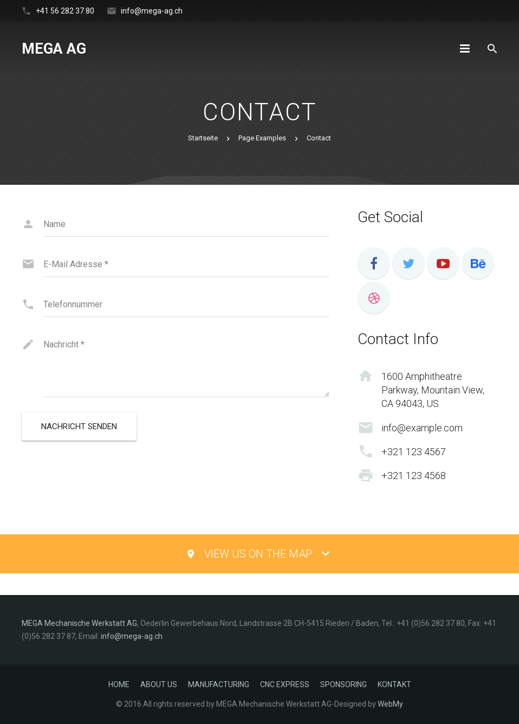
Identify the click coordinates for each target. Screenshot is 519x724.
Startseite (203, 138)
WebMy (390, 704)
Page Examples (262, 138)
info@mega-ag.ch (152, 11)
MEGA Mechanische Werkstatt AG (79, 623)
